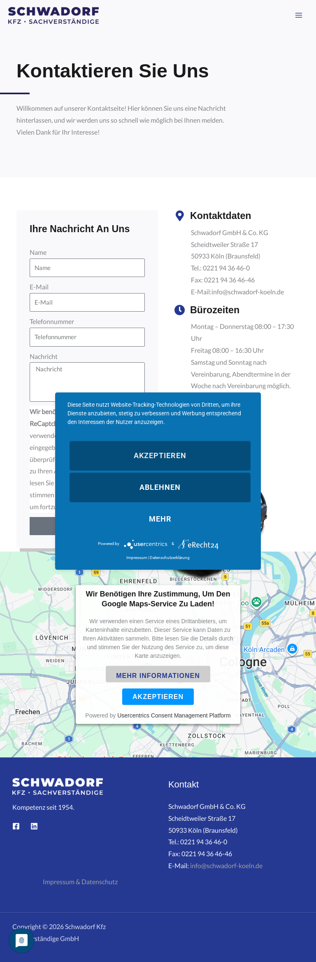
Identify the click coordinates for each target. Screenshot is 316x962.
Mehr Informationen (158, 675)
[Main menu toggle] (299, 15)
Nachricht (44, 356)
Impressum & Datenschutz (80, 881)
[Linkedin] (34, 826)
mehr (160, 519)
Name (38, 252)
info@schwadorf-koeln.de (226, 865)
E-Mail (39, 287)
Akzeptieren (158, 696)
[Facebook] (16, 826)
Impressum (136, 557)
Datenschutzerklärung (170, 557)
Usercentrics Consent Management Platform (173, 715)
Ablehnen (160, 487)
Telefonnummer (52, 321)
